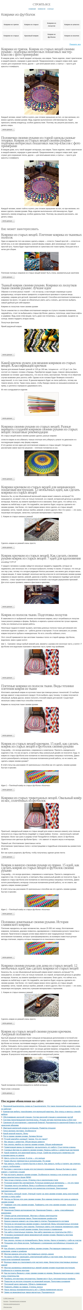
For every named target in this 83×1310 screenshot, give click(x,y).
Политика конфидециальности (11, 1304)
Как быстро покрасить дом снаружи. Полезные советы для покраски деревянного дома (41, 1227)
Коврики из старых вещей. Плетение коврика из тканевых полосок (41, 236)
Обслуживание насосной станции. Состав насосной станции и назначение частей (38, 1117)
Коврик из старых (31, 24)
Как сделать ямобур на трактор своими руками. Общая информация (33, 1144)
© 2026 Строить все (8, 1298)
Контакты (5, 1301)
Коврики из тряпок (11, 24)
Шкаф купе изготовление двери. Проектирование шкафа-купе (30, 1218)
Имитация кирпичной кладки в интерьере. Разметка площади (29, 1128)
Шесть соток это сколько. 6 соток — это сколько (24, 1158)
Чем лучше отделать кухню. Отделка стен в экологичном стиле (31, 1180)
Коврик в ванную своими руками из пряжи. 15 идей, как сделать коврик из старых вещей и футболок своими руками (40, 867)
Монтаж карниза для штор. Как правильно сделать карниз (29, 1254)
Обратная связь (7, 1307)
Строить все (41, 4)
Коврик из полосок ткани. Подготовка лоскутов (35, 615)
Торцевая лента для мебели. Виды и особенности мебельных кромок (33, 1186)
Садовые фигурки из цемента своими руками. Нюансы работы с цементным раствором (41, 1150)
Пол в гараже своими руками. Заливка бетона (22, 1136)
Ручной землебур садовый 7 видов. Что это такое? (26, 1139)
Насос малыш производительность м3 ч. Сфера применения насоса (33, 1290)
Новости (41, 9)
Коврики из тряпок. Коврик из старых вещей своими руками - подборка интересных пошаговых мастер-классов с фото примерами (37, 51)
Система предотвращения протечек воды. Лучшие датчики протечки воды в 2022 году (39, 1120)
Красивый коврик (31, 36)
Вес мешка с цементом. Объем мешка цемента (24, 1142)
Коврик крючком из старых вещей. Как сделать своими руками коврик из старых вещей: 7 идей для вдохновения (41, 556)
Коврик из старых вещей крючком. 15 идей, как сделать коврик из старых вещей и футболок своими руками (39, 744)
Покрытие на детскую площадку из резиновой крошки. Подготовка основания (37, 1281)
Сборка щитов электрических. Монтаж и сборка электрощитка (30, 1216)
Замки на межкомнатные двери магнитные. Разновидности (29, 1292)
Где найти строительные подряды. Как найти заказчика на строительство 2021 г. (38, 1232)
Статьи (50, 9)
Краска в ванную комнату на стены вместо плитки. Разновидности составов (36, 1221)
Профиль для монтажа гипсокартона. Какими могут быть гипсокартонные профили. (40, 1279)
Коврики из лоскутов (51, 24)
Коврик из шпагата (71, 24)
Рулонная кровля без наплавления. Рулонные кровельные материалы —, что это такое (41, 1183)
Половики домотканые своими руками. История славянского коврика (34, 923)
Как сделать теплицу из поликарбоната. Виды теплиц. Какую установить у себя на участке (43, 1240)
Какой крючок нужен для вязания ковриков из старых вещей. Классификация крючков (38, 364)
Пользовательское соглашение (17, 1301)
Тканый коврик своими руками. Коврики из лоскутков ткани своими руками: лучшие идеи (38, 286)
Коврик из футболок (52, 35)
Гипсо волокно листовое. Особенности (19, 1131)
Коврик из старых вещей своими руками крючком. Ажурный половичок (36, 1032)
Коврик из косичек (71, 36)
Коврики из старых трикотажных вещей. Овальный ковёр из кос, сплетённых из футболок (41, 799)
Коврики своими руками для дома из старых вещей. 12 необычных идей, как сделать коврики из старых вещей (39, 966)
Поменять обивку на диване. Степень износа (23, 1287)
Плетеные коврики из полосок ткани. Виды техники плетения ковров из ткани (37, 687)
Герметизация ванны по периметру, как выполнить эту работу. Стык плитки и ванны (40, 1147)
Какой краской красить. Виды (15, 1133)
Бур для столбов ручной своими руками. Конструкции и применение (33, 1229)
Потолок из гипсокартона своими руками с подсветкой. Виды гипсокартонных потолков (41, 1224)
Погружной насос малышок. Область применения (25, 1284)
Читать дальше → (8, 129)
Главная (32, 9)
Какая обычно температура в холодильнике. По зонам (27, 1161)
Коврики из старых (11, 36)
